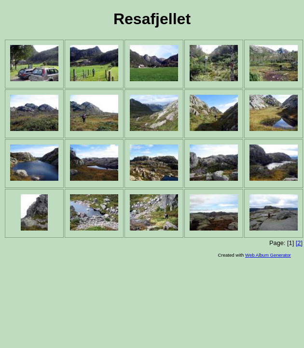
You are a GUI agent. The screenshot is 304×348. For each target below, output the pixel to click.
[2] (299, 242)
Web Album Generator (268, 255)
